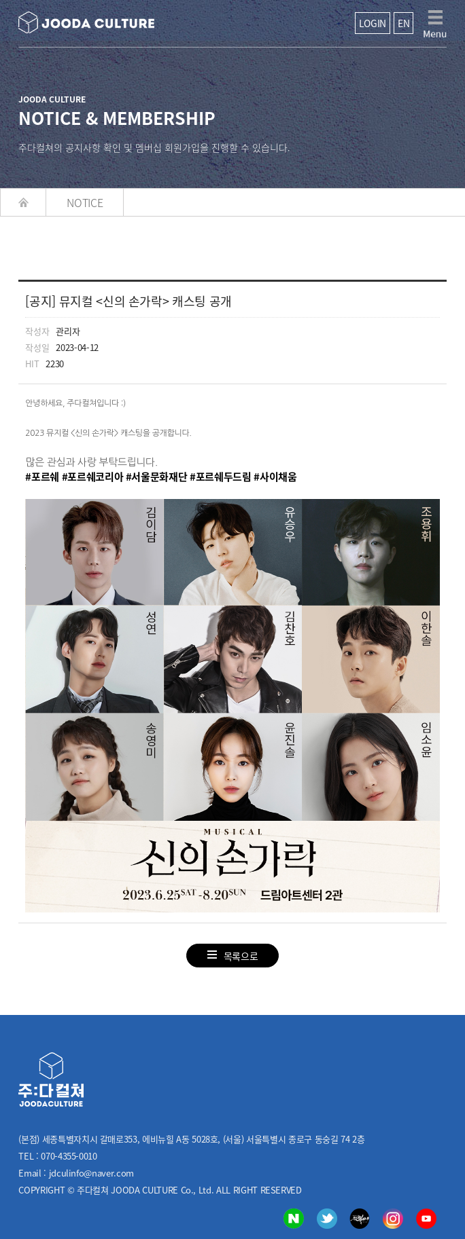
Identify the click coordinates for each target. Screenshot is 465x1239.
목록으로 (232, 956)
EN (403, 23)
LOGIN (372, 23)
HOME (23, 202)
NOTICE (85, 202)
